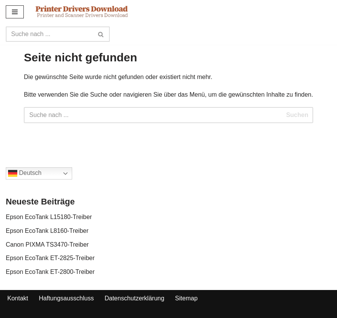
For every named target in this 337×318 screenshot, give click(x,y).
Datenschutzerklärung (134, 298)
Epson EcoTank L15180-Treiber (49, 217)
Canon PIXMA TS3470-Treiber (47, 244)
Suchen (297, 115)
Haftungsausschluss (66, 298)
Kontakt (17, 298)
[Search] (49, 34)
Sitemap (186, 298)
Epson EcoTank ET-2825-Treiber (50, 258)
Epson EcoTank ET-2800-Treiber (50, 272)
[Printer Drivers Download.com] (81, 11)
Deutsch (24, 173)
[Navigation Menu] (15, 11)
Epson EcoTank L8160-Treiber (47, 230)
